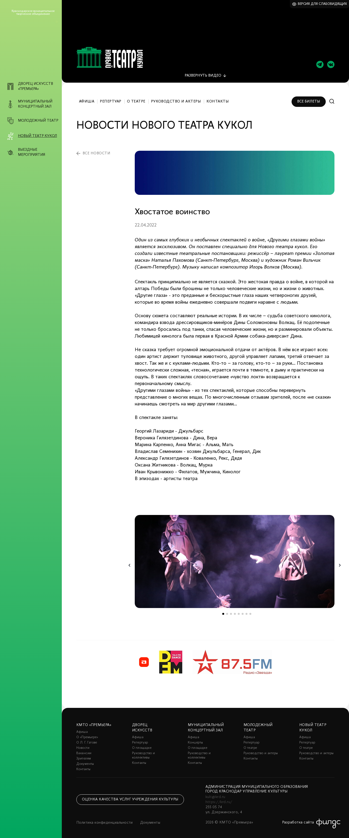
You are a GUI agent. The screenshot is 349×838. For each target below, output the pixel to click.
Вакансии (83, 751)
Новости (82, 745)
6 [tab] (243, 611)
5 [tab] (239, 611)
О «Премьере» (87, 735)
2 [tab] (227, 611)
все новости (96, 151)
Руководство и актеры (176, 99)
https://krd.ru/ (219, 800)
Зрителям (83, 756)
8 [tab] (250, 611)
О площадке (141, 745)
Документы (85, 761)
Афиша (86, 99)
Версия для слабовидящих (322, 4)
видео (203, 73)
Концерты (195, 740)
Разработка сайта (298, 820)
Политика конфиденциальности (104, 820)
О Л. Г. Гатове (86, 740)
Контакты (217, 99)
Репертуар (110, 99)
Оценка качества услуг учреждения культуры (130, 797)
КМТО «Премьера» (93, 723)
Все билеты (308, 99)
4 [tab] (235, 611)
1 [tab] (223, 611)
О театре (136, 99)
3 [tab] (231, 611)
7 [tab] (246, 611)
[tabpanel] (234, 558)
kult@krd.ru (215, 795)
